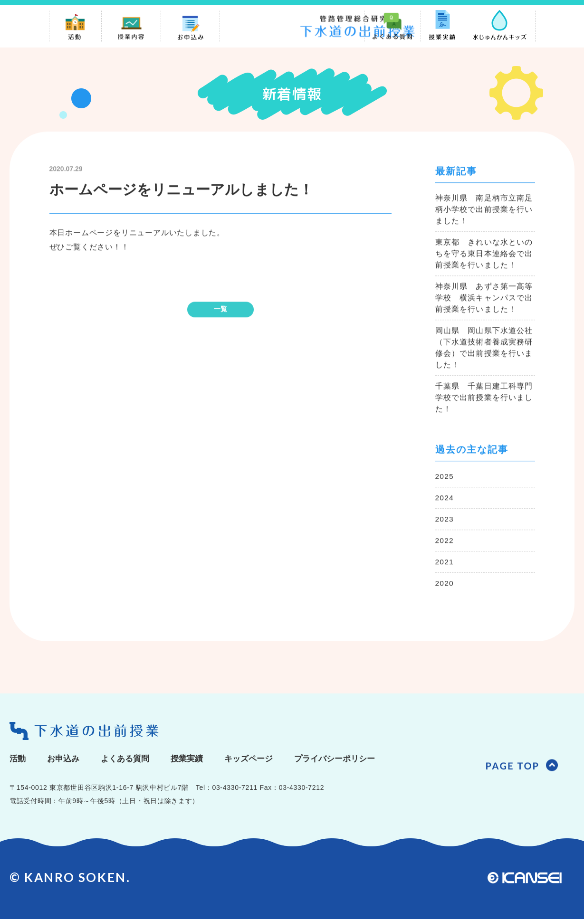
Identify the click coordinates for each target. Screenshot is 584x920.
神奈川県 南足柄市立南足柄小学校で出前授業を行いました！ (484, 210)
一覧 (220, 310)
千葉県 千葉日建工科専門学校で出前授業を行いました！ (484, 398)
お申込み (65, 759)
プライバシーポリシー (347, 759)
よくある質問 (129, 759)
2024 (444, 499)
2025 (444, 478)
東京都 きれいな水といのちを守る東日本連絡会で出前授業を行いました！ (484, 254)
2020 (444, 584)
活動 (18, 759)
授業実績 (193, 759)
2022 (444, 542)
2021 (444, 563)
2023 (444, 520)
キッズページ (257, 759)
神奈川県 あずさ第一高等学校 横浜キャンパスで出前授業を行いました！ (484, 299)
